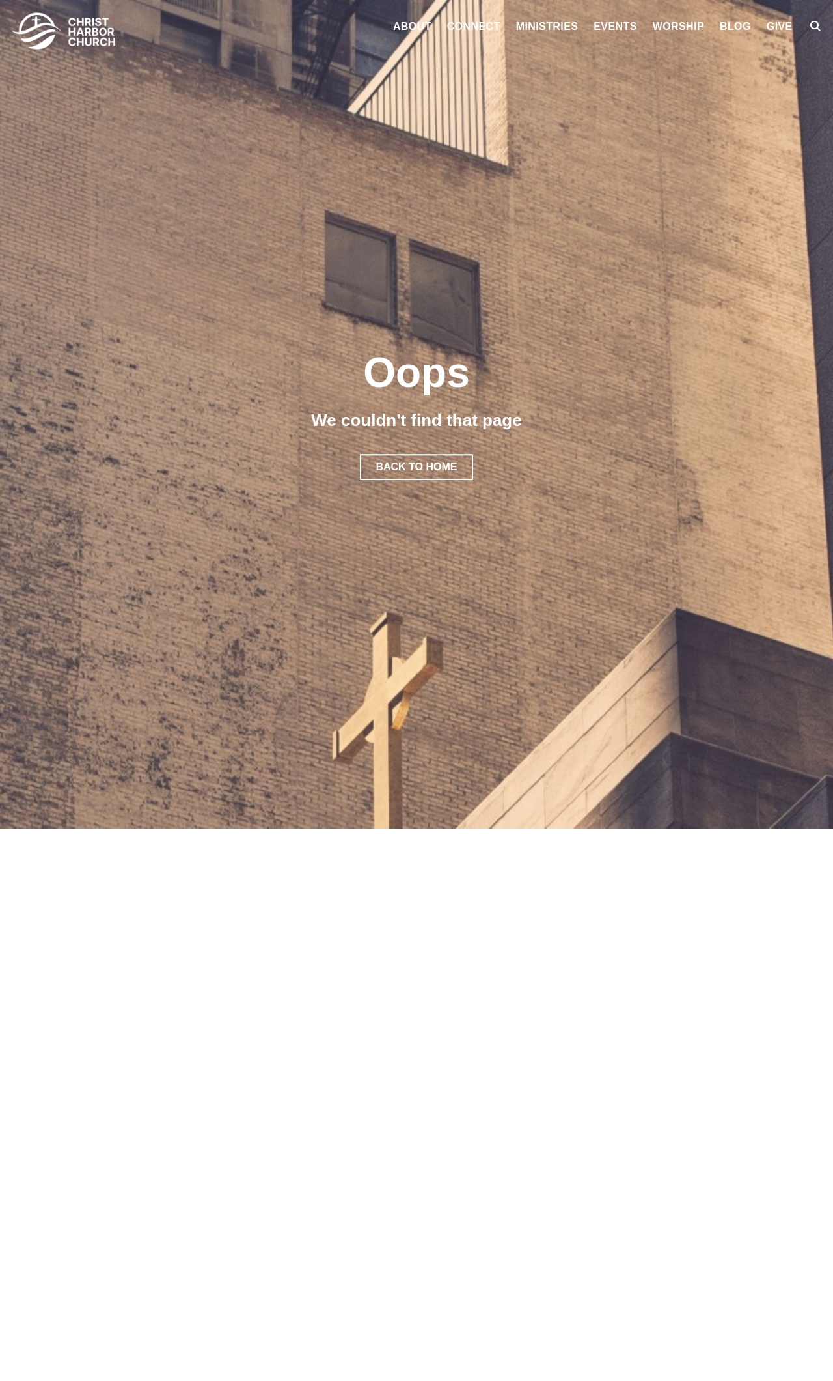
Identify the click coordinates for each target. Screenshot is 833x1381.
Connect (473, 26)
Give (780, 26)
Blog (735, 26)
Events (615, 26)
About (412, 26)
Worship (678, 26)
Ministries (547, 26)
